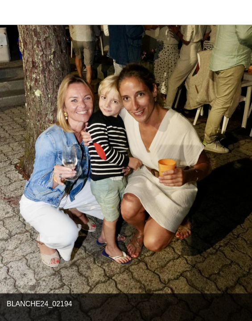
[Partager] (239, 12)
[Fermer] (12, 12)
